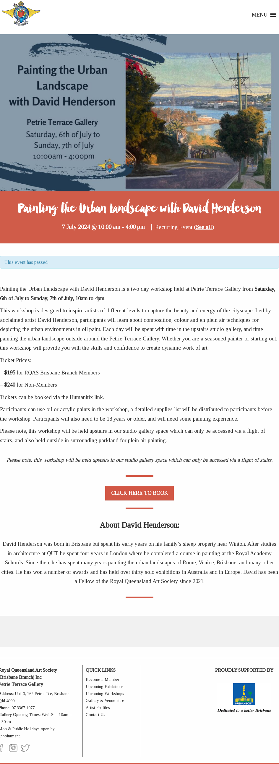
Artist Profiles (98, 707)
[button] (259, 15)
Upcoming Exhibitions (105, 686)
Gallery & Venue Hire (105, 700)
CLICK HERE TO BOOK (139, 493)
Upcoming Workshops (105, 694)
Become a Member (102, 679)
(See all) (204, 227)
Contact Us (95, 715)
